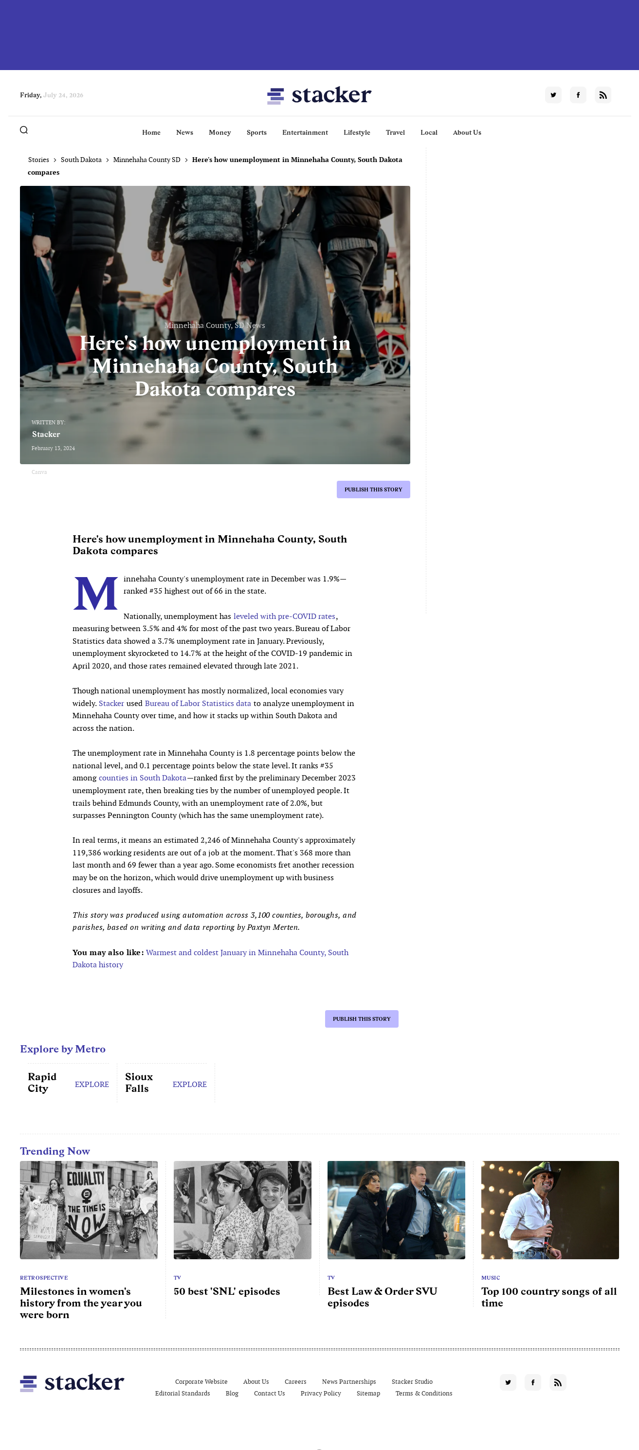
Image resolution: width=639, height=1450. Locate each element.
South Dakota (81, 159)
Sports (257, 132)
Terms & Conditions (424, 1393)
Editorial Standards (182, 1393)
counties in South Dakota (142, 778)
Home (151, 132)
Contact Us (269, 1393)
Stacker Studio (412, 1382)
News (184, 132)
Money (220, 132)
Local (429, 132)
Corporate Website (201, 1382)
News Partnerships (349, 1382)
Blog (232, 1393)
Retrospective (44, 1278)
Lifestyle (357, 132)
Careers (296, 1382)
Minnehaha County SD (147, 159)
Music (490, 1278)
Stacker (46, 434)
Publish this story (373, 489)
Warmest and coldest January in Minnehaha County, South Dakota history (210, 958)
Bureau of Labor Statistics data (198, 703)
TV (178, 1278)
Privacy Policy (321, 1393)
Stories (38, 159)
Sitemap (368, 1393)
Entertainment (305, 132)
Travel (395, 132)
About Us (467, 132)
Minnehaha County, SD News (214, 325)
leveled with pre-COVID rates (284, 616)
